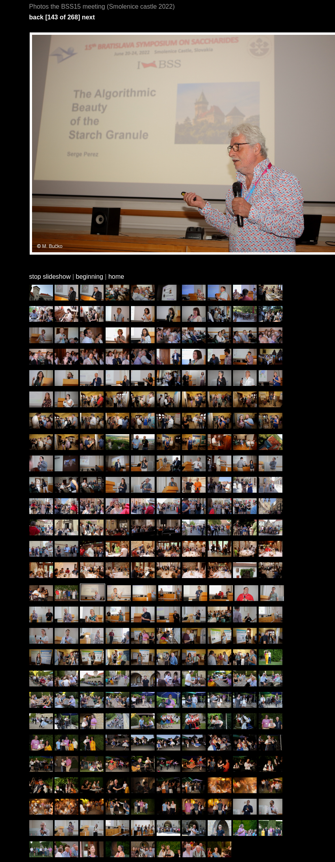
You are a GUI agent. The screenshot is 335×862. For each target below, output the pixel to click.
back (36, 17)
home (116, 276)
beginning (89, 276)
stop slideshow (50, 276)
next (88, 17)
